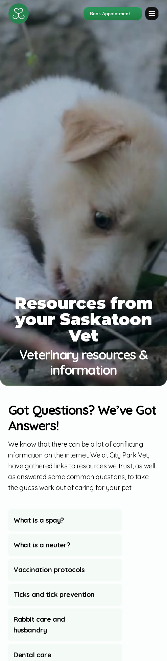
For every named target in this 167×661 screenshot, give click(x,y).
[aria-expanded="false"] (65, 520)
